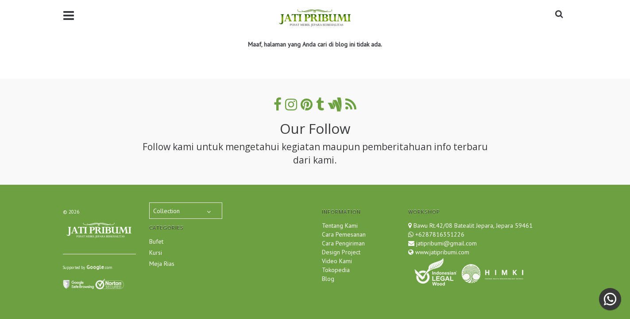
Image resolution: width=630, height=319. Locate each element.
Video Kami (337, 261)
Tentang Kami (340, 226)
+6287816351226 (439, 234)
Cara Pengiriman (343, 243)
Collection (166, 211)
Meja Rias (161, 264)
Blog (328, 279)
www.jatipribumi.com (441, 252)
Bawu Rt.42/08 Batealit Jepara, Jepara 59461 (473, 226)
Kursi (155, 253)
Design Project (341, 252)
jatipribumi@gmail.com (445, 243)
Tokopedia (336, 270)
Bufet (156, 241)
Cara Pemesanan (344, 234)
